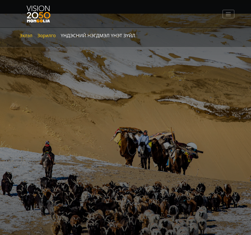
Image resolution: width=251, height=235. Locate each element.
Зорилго (46, 35)
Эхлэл (26, 35)
